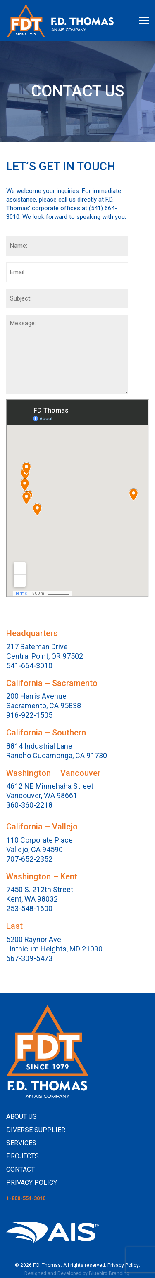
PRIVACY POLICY (31, 1182)
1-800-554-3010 (25, 1198)
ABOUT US (21, 1117)
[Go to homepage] (60, 20)
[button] (144, 20)
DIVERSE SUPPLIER (35, 1130)
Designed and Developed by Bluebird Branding (76, 1273)
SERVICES (21, 1143)
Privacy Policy (123, 1265)
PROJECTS (22, 1156)
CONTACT (20, 1169)
